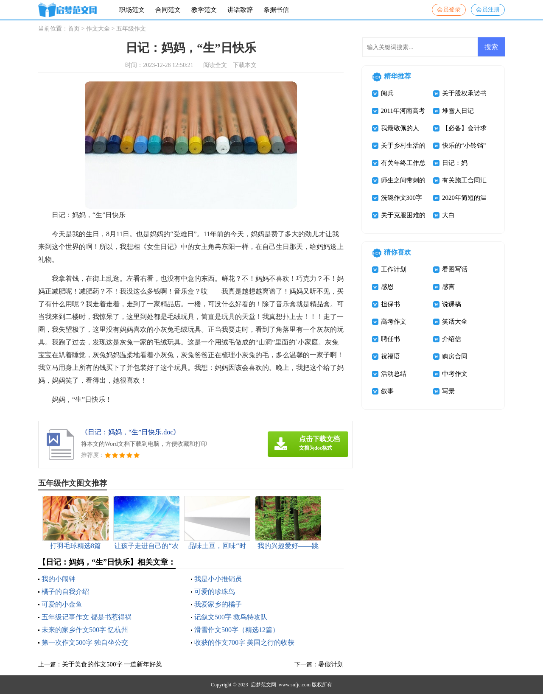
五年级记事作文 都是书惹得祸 (87, 617)
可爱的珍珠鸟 (214, 591)
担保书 (390, 304)
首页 (74, 28)
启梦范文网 (263, 685)
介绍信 (451, 339)
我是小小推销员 (218, 578)
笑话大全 (454, 321)
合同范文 (168, 9)
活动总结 (393, 373)
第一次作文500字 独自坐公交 (85, 642)
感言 (448, 286)
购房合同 (454, 356)
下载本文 (245, 65)
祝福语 (390, 356)
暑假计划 (331, 664)
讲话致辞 (240, 9)
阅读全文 (215, 65)
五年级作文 (131, 28)
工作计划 (393, 269)
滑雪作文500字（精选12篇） (236, 629)
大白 (448, 215)
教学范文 (204, 9)
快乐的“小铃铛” (464, 145)
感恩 (387, 286)
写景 (448, 391)
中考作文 (454, 373)
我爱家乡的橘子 (218, 604)
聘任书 (390, 339)
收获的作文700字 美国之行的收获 (244, 642)
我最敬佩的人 (400, 128)
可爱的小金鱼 (62, 604)
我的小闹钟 (59, 578)
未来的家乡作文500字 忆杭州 (85, 629)
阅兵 (387, 93)
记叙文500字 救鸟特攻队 (230, 617)
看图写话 (454, 269)
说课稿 (451, 304)
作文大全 (98, 28)
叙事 (387, 391)
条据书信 (276, 9)
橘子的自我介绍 (65, 591)
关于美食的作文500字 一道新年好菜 (112, 664)
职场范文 (132, 9)
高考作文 (393, 321)
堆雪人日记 (458, 110)
